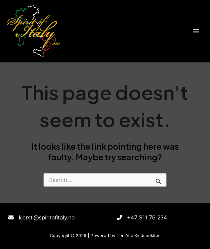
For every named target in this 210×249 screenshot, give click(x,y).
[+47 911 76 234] (142, 217)
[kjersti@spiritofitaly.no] (41, 217)
